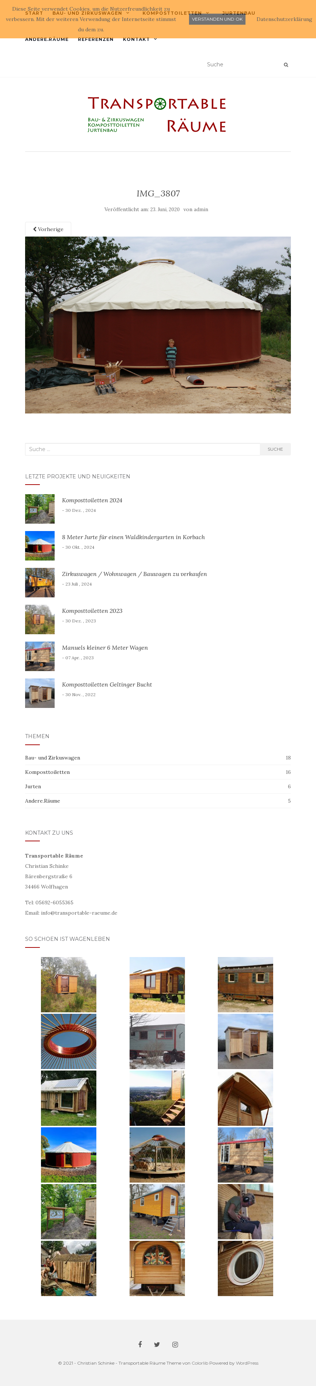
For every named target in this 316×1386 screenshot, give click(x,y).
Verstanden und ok (217, 19)
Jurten (33, 786)
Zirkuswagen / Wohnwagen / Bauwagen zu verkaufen (134, 573)
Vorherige (48, 229)
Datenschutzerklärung (284, 19)
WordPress (247, 1363)
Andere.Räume (47, 39)
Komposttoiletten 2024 (92, 500)
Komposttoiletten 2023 (92, 610)
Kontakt (136, 39)
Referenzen (96, 39)
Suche (275, 449)
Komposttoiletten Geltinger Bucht (107, 684)
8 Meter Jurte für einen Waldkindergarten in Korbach (133, 537)
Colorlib (200, 1363)
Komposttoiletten (47, 772)
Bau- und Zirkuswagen (52, 757)
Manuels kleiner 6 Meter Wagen (105, 647)
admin (201, 209)
